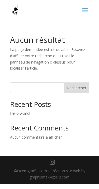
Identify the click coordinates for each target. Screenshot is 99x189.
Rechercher (76, 87)
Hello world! (20, 113)
